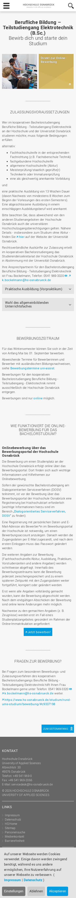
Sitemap (10, 828)
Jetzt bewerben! (39, 632)
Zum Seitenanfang (55, 728)
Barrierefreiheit (14, 841)
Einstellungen (13, 891)
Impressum (12, 880)
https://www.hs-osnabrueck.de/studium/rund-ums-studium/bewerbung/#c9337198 (36, 702)
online (38, 398)
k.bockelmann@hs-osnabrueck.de (26, 280)
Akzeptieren (57, 891)
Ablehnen (36, 891)
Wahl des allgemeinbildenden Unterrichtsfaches (27, 304)
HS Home (11, 824)
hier (22, 237)
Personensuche (15, 832)
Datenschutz (33, 880)
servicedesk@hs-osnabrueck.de (31, 784)
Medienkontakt (14, 836)
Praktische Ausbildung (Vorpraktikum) (33, 289)
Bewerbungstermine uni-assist (32, 368)
